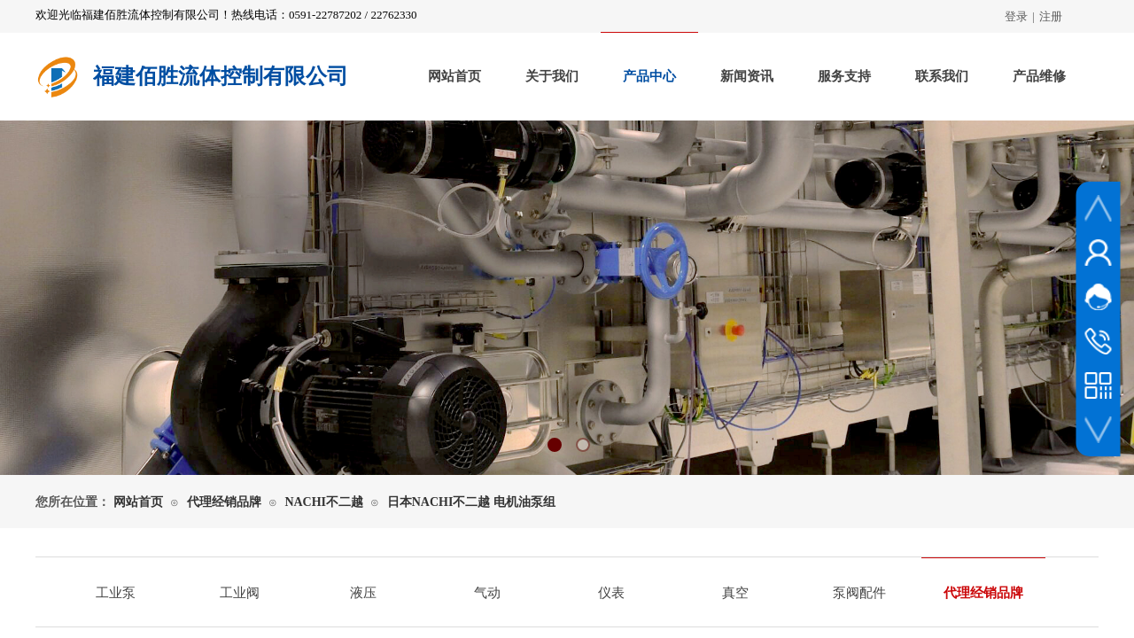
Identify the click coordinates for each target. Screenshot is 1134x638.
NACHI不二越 (323, 502)
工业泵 (116, 593)
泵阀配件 (859, 593)
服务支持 (844, 76)
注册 (1050, 16)
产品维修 (1039, 76)
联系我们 (941, 76)
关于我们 (552, 76)
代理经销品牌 (224, 502)
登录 (1016, 16)
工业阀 (240, 593)
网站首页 (454, 76)
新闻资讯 (746, 76)
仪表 (611, 593)
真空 (735, 593)
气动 (487, 593)
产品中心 (649, 76)
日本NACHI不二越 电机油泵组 (471, 502)
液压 (363, 593)
